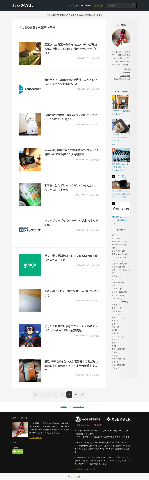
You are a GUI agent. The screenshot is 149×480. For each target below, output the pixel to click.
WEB (114, 238)
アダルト (115, 276)
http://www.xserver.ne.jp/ (84, 469)
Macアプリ (116, 283)
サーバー (115, 260)
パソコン (115, 314)
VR (113, 235)
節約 (113, 343)
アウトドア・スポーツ (121, 270)
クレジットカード (119, 302)
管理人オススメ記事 (122, 79)
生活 (113, 333)
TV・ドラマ (117, 336)
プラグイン (116, 251)
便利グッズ (116, 317)
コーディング (117, 257)
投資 (113, 327)
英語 (113, 355)
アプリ (114, 279)
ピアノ (114, 368)
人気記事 (98, 5)
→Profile (126, 69)
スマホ (114, 305)
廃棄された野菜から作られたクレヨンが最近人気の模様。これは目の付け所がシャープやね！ (70, 48)
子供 (113, 324)
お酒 (113, 340)
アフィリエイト (118, 254)
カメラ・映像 (117, 292)
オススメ (115, 289)
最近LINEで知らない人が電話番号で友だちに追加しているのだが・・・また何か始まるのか (71, 365)
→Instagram (125, 76)
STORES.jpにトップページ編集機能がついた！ (121, 220)
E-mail (15, 448)
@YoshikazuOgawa (51, 423)
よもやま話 (116, 267)
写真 (113, 321)
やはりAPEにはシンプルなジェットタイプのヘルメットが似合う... (121, 193)
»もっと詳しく (35, 437)
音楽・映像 (116, 365)
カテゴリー (72, 5)
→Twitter (126, 72)
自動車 (114, 352)
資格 (113, 362)
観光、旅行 (116, 359)
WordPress (86, 5)
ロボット (115, 298)
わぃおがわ (22, 5)
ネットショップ (118, 264)
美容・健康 (116, 349)
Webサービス (117, 241)
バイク (114, 311)
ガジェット (116, 295)
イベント (115, 286)
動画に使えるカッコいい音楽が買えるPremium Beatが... (121, 167)
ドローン (115, 308)
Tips (113, 248)
